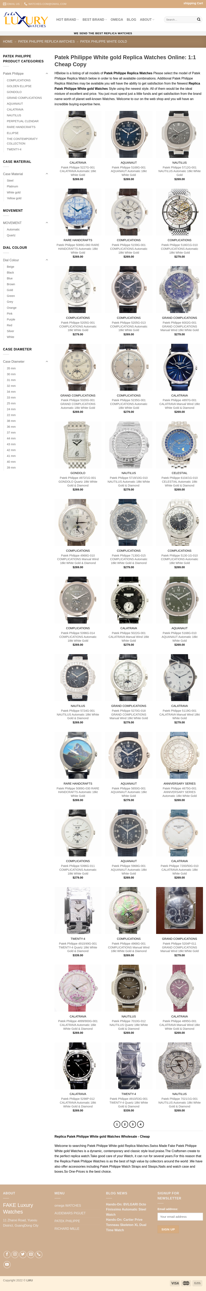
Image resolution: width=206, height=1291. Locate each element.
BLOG (131, 19)
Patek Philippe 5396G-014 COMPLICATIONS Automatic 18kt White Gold (78, 636)
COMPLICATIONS (19, 80)
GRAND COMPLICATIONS (24, 97)
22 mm (11, 415)
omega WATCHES (68, 1205)
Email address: (168, 1209)
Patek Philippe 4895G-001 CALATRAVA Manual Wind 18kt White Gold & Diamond (179, 1024)
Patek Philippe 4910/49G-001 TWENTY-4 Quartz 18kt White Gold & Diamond (78, 947)
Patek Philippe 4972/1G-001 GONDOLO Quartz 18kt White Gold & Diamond (78, 481)
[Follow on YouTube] (7, 1264)
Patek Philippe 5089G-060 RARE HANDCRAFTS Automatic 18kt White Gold (78, 248)
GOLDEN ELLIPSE (19, 86)
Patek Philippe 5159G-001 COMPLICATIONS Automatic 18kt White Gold (128, 248)
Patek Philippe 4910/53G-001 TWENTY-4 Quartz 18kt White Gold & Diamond (128, 1102)
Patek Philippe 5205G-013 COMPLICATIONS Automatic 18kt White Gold (128, 326)
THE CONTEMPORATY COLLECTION (22, 141)
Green (11, 295)
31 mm (11, 380)
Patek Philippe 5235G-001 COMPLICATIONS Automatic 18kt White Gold (128, 404)
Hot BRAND (67, 20)
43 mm (11, 444)
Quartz (11, 235)
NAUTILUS (14, 115)
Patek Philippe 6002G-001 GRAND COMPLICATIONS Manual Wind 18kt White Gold (179, 326)
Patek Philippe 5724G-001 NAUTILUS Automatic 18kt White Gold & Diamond (78, 714)
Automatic (13, 229)
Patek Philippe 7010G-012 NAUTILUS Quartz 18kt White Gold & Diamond (129, 1024)
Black (10, 272)
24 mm (11, 409)
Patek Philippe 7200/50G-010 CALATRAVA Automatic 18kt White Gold (180, 869)
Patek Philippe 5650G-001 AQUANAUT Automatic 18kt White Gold (129, 792)
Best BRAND (94, 20)
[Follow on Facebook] (7, 1254)
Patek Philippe (13, 73)
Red (9, 325)
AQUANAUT (15, 103)
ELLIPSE (13, 133)
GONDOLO (14, 92)
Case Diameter (14, 361)
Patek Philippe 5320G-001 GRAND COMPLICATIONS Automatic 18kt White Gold (77, 404)
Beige (10, 266)
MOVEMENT (12, 223)
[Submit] (198, 19)
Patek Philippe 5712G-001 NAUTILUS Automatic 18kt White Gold (179, 171)
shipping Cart (193, 3)
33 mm (11, 397)
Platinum (12, 186)
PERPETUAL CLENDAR (23, 121)
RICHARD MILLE (67, 1228)
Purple (11, 319)
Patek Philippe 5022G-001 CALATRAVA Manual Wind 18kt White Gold (129, 636)
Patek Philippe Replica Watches (46, 41)
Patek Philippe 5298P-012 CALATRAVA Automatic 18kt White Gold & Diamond (78, 1102)
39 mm (11, 467)
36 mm (11, 426)
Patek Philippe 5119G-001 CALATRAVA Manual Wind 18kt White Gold (179, 714)
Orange (11, 307)
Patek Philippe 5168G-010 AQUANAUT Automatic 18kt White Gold (180, 636)
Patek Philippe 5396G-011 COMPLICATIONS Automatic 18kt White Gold (78, 869)
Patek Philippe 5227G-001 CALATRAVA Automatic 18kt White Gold (78, 171)
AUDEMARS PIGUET (70, 1213)
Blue (10, 278)
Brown (11, 284)
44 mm (11, 438)
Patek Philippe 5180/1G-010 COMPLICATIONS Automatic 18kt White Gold (179, 248)
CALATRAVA (15, 109)
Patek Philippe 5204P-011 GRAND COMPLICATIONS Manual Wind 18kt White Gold (179, 947)
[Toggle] (46, 73)
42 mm (11, 450)
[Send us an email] (30, 1254)
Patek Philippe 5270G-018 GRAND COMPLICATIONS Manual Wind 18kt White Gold (129, 714)
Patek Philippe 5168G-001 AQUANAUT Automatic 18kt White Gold (129, 171)
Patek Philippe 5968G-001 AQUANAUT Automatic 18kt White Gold (129, 869)
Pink (9, 313)
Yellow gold (14, 198)
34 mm (11, 391)
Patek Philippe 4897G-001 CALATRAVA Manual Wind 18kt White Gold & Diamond (179, 404)
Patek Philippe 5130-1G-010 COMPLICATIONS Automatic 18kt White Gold (179, 559)
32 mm (11, 385)
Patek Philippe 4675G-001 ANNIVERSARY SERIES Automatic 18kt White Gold (179, 792)
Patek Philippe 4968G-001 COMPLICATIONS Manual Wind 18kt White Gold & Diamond (128, 947)
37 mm (11, 432)
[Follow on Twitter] (23, 1254)
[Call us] (38, 1254)
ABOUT (147, 20)
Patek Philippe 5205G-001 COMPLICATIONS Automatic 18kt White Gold (78, 326)
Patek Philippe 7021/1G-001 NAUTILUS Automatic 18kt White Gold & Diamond (179, 1102)
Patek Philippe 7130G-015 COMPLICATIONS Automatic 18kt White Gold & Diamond (128, 559)
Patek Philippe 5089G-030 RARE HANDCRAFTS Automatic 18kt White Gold (78, 792)
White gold (14, 192)
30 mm (11, 374)
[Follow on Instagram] (15, 1254)
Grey (10, 301)
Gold (10, 290)
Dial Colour (11, 260)
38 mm (11, 420)
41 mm (11, 456)
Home (8, 41)
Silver (10, 331)
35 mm (11, 368)
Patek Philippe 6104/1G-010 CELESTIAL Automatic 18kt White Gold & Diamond (180, 481)
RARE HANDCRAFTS (21, 127)
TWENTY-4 (14, 149)
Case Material (13, 174)
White (10, 337)
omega (117, 19)
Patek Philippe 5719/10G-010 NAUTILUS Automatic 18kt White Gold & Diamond (129, 481)
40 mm (11, 461)
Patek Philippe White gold (103, 41)
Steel (10, 180)
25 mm (11, 403)
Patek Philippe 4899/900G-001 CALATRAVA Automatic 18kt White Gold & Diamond (78, 1024)
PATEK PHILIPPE (67, 1221)
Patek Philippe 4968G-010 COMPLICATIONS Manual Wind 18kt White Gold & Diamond (78, 559)
